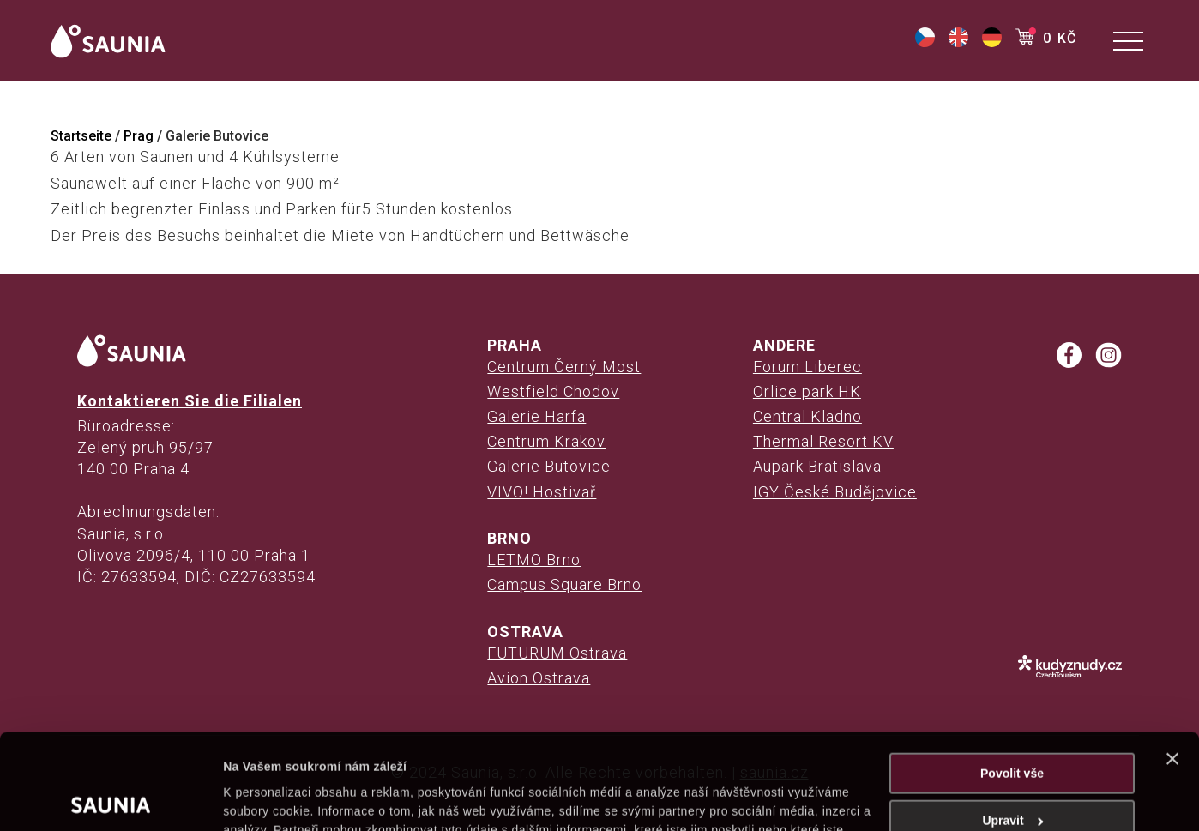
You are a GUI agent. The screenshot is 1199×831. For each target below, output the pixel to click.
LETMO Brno (534, 560)
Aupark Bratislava (817, 466)
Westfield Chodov (553, 391)
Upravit (1012, 725)
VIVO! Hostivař (541, 492)
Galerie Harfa (536, 416)
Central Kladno (807, 416)
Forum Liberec (807, 367)
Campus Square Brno (564, 584)
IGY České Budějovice (835, 492)
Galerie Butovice (549, 466)
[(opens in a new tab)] (925, 42)
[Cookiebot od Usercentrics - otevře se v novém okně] (111, 798)
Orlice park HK (807, 391)
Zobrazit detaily (267, 798)
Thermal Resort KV (823, 441)
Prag (139, 136)
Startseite (81, 136)
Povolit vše (1012, 678)
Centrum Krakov (546, 441)
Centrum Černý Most (564, 367)
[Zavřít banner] (1172, 664)
